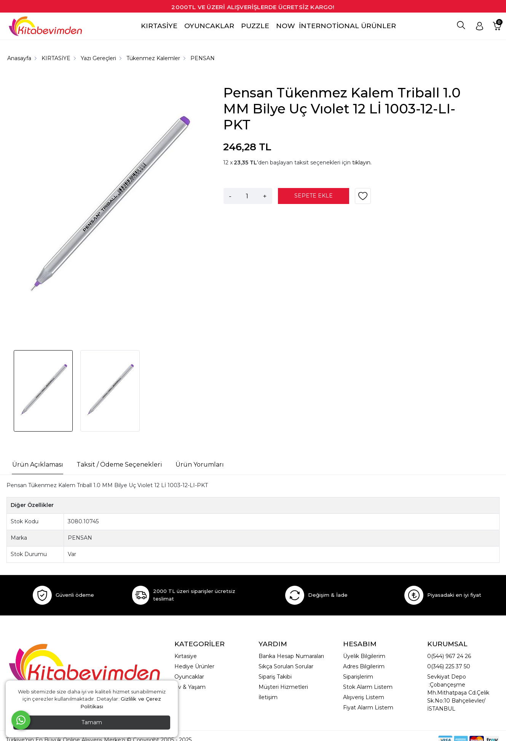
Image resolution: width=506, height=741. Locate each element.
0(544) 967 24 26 (449, 656)
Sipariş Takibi (275, 676)
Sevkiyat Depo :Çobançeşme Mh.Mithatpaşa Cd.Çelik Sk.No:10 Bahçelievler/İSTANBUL (458, 692)
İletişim (268, 697)
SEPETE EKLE (313, 195)
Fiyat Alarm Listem (368, 707)
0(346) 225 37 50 (448, 666)
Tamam (91, 722)
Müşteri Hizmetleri (283, 687)
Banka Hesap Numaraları (291, 656)
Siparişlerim (358, 676)
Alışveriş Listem (363, 697)
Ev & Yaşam (190, 687)
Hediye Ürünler (194, 666)
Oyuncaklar (189, 676)
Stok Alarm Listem (368, 687)
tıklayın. (362, 162)
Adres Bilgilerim (364, 666)
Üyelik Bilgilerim (364, 656)
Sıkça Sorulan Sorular (286, 666)
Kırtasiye (185, 656)
